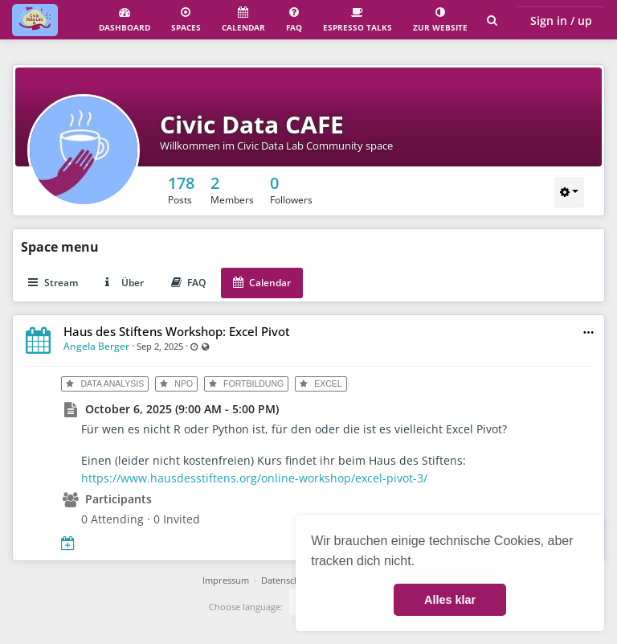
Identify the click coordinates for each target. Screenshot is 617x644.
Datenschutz (287, 580)
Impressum (225, 580)
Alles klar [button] (450, 599)
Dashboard (124, 19)
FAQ (294, 19)
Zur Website (440, 19)
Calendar (243, 19)
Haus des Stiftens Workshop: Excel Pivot (176, 331)
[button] (588, 332)
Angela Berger (96, 346)
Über (124, 282)
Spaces (186, 19)
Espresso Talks (357, 19)
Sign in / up (561, 20)
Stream (53, 282)
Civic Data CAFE (252, 124)
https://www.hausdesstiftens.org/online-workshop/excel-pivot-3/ (254, 478)
